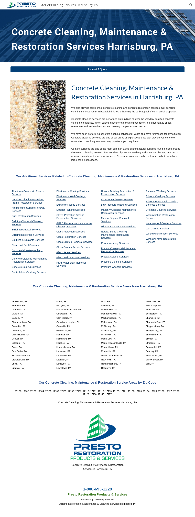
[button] (191, 5)
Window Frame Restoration (161, 239)
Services (128, 199)
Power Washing (110, 243)
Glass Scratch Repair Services (73, 247)
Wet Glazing (153, 228)
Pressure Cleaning (111, 261)
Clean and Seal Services (25, 245)
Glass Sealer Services (68, 252)
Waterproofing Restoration (160, 215)
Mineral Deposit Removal (115, 218)
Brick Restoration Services (26, 216)
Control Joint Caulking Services (29, 272)
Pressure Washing (156, 191)
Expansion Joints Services (70, 204)
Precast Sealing (110, 256)
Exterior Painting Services (70, 209)
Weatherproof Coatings (159, 223)
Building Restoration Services (28, 234)
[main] (97, 36)
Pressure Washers (111, 267)
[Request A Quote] (97, 69)
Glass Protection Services (70, 231)
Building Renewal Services (26, 229)
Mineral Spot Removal (113, 226)
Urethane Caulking (156, 209)
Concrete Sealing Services (26, 267)
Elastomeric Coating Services (72, 191)
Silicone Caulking (156, 196)
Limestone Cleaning (112, 199)
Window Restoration (157, 233)
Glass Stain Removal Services (73, 257)
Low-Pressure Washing (114, 204)
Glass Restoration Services (71, 237)
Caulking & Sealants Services (28, 240)
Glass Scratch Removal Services (74, 242)
